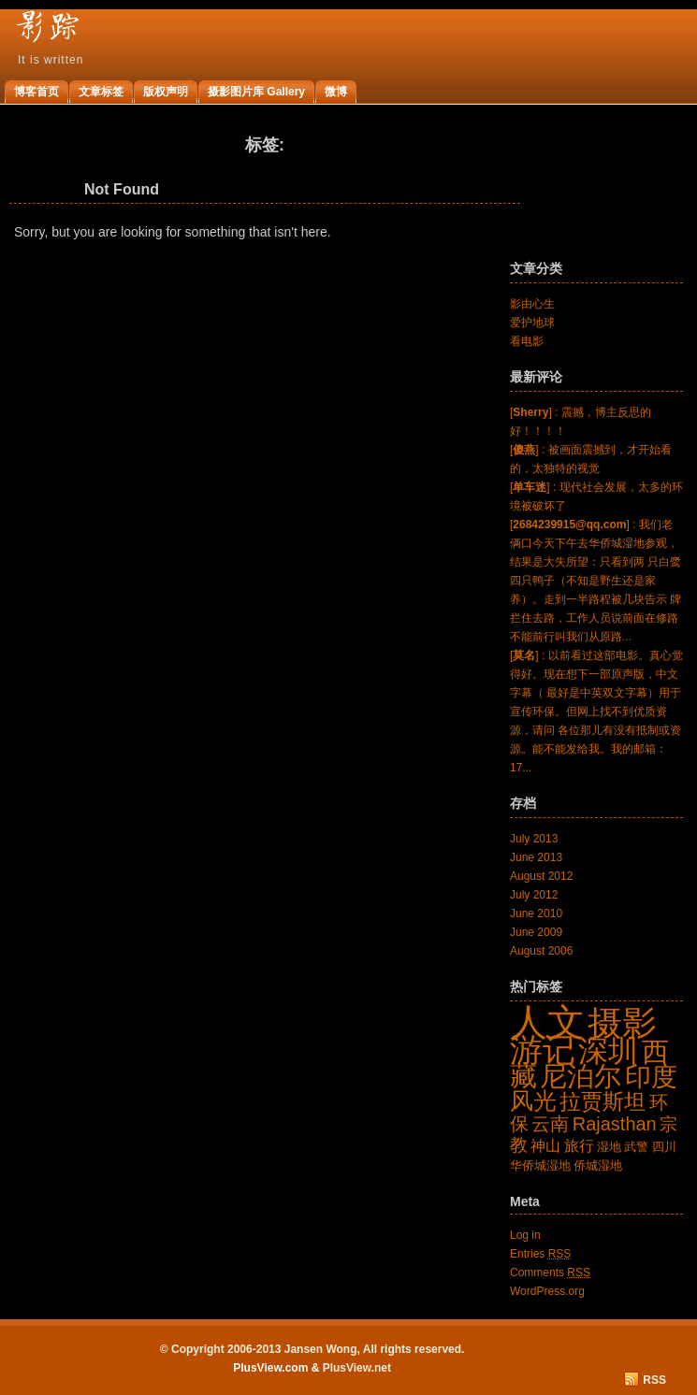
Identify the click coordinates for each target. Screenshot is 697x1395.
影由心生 (532, 303)
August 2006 (541, 950)
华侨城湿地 (540, 1165)
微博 (336, 91)
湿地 (609, 1147)
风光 (533, 1100)
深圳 (608, 1051)
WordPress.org (547, 1291)
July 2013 (534, 838)
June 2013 (536, 857)
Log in (525, 1235)
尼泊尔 (580, 1075)
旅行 (579, 1146)
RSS (654, 1380)
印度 (651, 1076)
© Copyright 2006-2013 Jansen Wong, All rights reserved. (312, 1349)
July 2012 (534, 894)
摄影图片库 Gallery (256, 91)
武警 (636, 1147)
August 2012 (541, 876)
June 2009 (536, 932)
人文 (547, 1022)
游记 (542, 1050)
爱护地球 (532, 322)
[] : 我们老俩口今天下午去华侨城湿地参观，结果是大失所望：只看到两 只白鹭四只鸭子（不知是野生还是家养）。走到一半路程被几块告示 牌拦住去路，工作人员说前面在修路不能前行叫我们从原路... (595, 580)
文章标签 (101, 91)
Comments (550, 1272)
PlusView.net (357, 1367)
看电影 (527, 341)
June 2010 (536, 913)
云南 (550, 1124)
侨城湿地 (598, 1165)
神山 (545, 1146)
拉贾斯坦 (602, 1101)
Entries (540, 1253)
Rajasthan (615, 1124)
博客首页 (36, 91)
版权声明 (165, 91)
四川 (664, 1147)
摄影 (622, 1023)
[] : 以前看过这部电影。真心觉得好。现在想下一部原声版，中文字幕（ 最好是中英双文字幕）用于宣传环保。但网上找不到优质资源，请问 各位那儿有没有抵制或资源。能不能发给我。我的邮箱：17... (596, 711)
